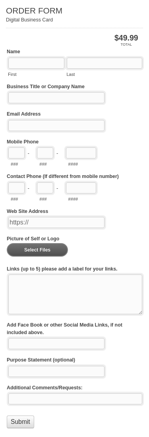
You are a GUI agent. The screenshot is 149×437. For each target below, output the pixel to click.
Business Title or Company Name (46, 86)
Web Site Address (27, 211)
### (14, 164)
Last (70, 74)
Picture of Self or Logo (33, 239)
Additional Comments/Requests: (45, 388)
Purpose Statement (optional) (41, 360)
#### (73, 164)
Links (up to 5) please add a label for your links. (62, 269)
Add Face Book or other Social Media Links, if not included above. (64, 328)
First (12, 74)
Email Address (24, 114)
